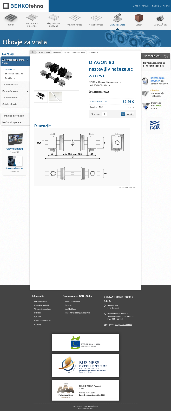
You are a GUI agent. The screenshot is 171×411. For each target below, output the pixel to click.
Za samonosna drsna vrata (74, 52)
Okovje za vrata (44, 52)
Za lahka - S (93, 52)
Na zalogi (57, 52)
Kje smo (166, 6)
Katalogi (155, 6)
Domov (32, 52)
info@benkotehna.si (123, 325)
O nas (135, 6)
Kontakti (145, 6)
